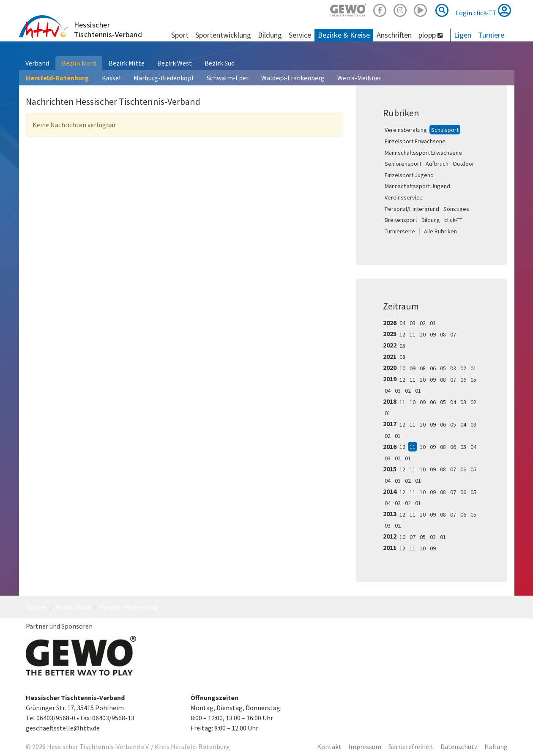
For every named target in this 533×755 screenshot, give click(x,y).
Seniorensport (403, 163)
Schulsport (445, 130)
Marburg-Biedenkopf (164, 78)
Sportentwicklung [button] (223, 35)
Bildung (430, 220)
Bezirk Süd (220, 63)
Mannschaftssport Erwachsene (423, 152)
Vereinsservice (404, 197)
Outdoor (463, 163)
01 (433, 323)
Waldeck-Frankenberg (293, 78)
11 (412, 334)
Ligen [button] (462, 35)
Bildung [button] (270, 35)
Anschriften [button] (394, 35)
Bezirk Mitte (127, 63)
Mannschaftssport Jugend (417, 186)
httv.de (36, 607)
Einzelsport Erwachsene (415, 141)
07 (453, 334)
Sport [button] (180, 35)
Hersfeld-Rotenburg (57, 78)
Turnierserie (400, 231)
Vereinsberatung (406, 130)
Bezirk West (174, 63)
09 (433, 334)
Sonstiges (456, 209)
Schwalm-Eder (228, 78)
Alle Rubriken (440, 231)
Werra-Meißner (359, 78)
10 (423, 334)
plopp (430, 35)
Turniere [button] (491, 35)
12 (402, 334)
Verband (37, 63)
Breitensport (401, 220)
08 (443, 334)
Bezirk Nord (79, 63)
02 (423, 323)
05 (402, 346)
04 (402, 323)
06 (433, 368)
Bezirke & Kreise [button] (344, 35)
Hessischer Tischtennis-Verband (108, 29)
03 (412, 323)
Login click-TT (483, 10)
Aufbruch (437, 163)
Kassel (111, 78)
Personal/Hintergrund (412, 209)
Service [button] (300, 35)
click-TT (453, 220)
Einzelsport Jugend (409, 175)
